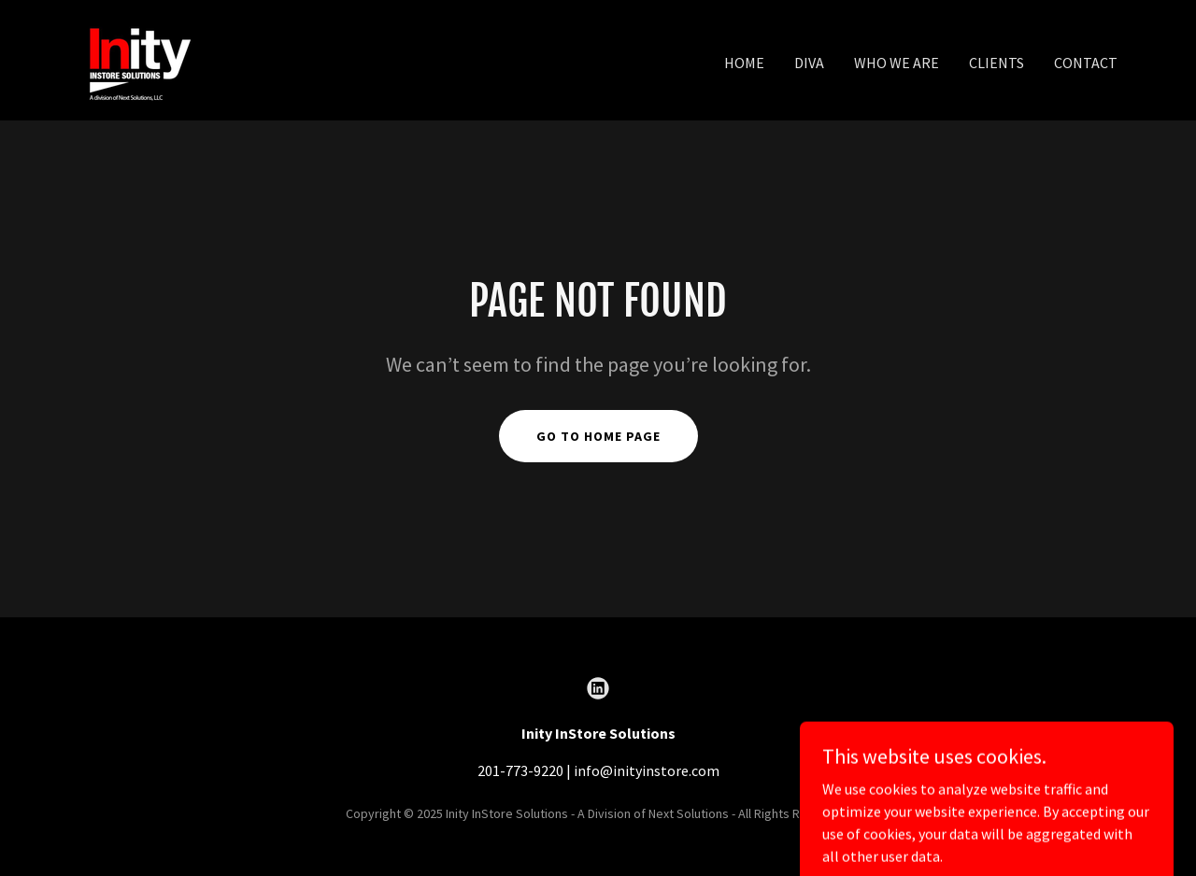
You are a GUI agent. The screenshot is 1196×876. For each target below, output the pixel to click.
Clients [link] (996, 62)
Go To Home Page (598, 436)
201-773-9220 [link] (520, 770)
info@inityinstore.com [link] (646, 770)
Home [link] (744, 62)
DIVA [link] (809, 62)
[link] (137, 58)
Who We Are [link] (896, 62)
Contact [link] (1086, 62)
